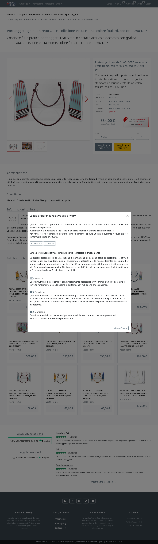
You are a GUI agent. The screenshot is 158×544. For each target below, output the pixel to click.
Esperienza (40, 292)
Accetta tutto (36, 243)
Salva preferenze (120, 328)
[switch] (32, 292)
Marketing (40, 311)
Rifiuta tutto (49, 243)
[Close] (127, 216)
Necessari (39, 278)
